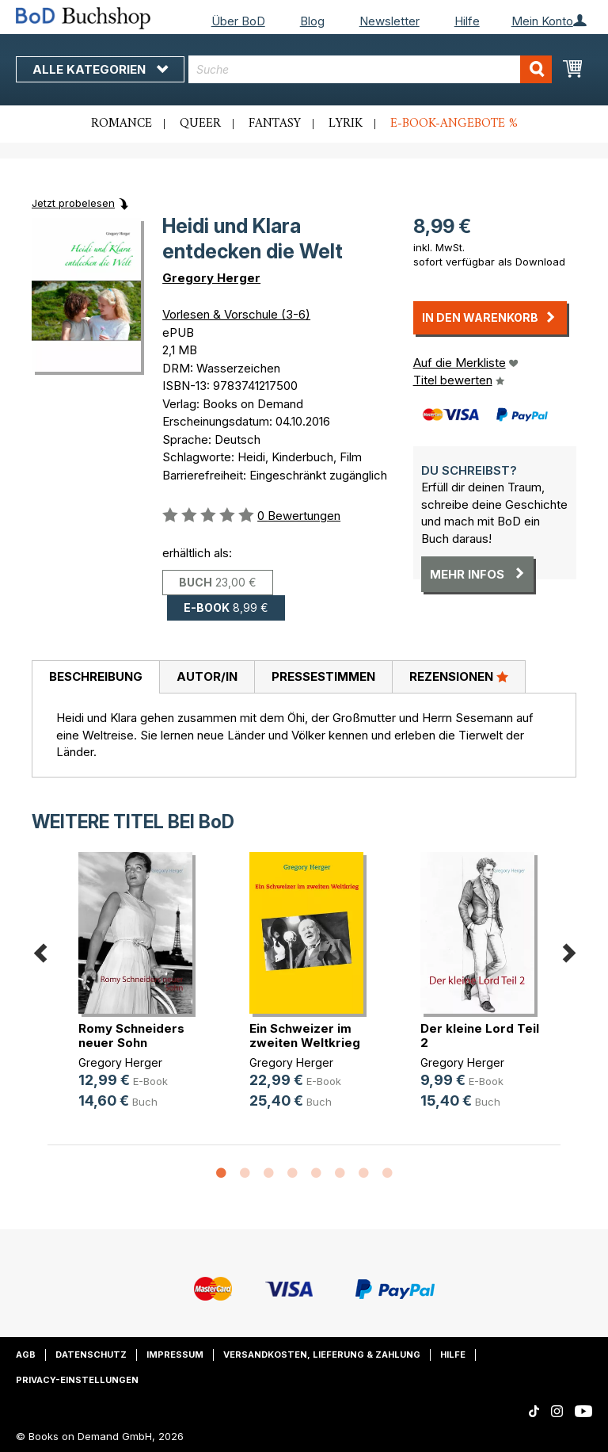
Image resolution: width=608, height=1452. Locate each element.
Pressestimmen (323, 676)
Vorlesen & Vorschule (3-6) (236, 314)
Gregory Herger (211, 277)
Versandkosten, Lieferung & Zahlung (321, 1354)
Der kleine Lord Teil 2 (479, 1035)
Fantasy (275, 124)
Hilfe (467, 21)
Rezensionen (458, 676)
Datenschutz (91, 1354)
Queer (200, 124)
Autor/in (207, 676)
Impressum (174, 1354)
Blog (312, 21)
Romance (121, 124)
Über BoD (238, 21)
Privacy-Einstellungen (77, 1379)
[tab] (95, 677)
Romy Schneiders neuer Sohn (131, 1035)
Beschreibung (95, 676)
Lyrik (346, 124)
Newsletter (389, 21)
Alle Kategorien (100, 69)
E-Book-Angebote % (454, 124)
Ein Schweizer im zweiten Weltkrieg (304, 1035)
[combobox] (370, 69)
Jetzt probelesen (73, 203)
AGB (26, 1354)
